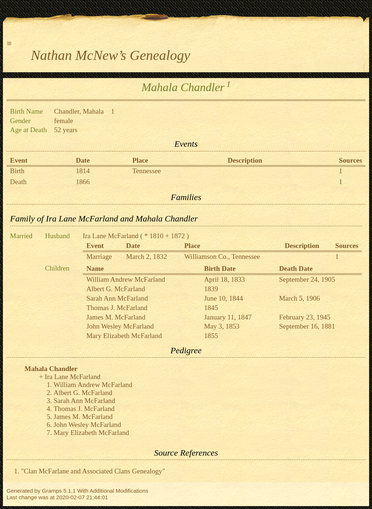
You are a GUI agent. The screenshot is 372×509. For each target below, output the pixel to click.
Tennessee (146, 171)
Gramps (52, 491)
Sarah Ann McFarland (117, 298)
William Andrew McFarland (125, 279)
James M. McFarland (116, 317)
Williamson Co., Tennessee (222, 256)
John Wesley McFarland (120, 326)
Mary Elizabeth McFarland (124, 335)
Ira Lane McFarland (110, 236)
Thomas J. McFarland (116, 307)
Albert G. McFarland (115, 289)
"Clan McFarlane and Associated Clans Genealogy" (93, 471)
